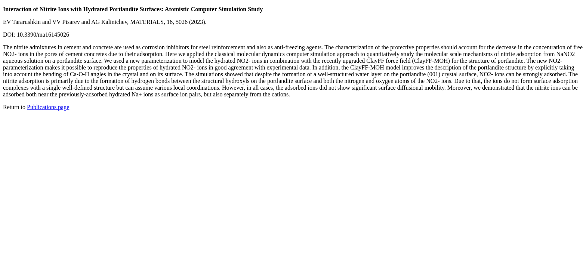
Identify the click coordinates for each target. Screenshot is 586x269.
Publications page (48, 107)
